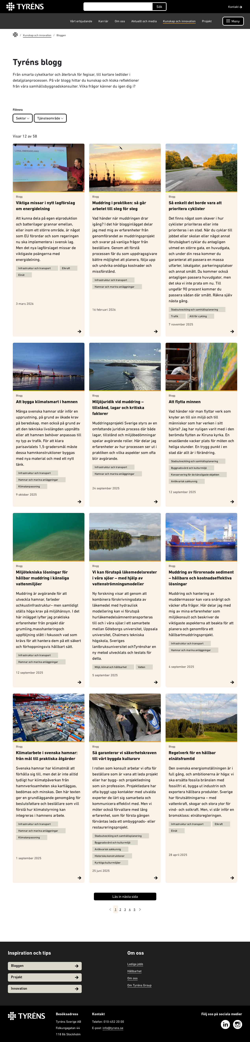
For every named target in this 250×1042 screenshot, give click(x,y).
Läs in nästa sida (125, 896)
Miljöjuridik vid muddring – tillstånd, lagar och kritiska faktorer (118, 408)
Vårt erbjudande (81, 21)
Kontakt (235, 6)
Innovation (45, 989)
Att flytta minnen (185, 402)
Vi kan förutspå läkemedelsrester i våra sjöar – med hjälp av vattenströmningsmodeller (124, 578)
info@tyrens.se (113, 1028)
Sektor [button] (22, 118)
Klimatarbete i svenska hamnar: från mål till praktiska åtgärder (47, 756)
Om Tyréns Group (139, 985)
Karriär (103, 21)
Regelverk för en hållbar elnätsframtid (192, 756)
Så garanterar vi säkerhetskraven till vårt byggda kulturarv (124, 756)
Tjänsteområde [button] (50, 118)
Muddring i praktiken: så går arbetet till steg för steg (119, 206)
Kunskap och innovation (179, 21)
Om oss (120, 21)
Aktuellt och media (144, 21)
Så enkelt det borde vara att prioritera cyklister (195, 206)
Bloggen (45, 966)
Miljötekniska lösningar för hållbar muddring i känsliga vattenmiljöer (42, 578)
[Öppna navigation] (233, 21)
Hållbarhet (134, 971)
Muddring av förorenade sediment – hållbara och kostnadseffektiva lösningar (201, 578)
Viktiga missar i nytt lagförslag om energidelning (45, 206)
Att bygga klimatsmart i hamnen (47, 402)
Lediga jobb (135, 964)
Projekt (207, 21)
